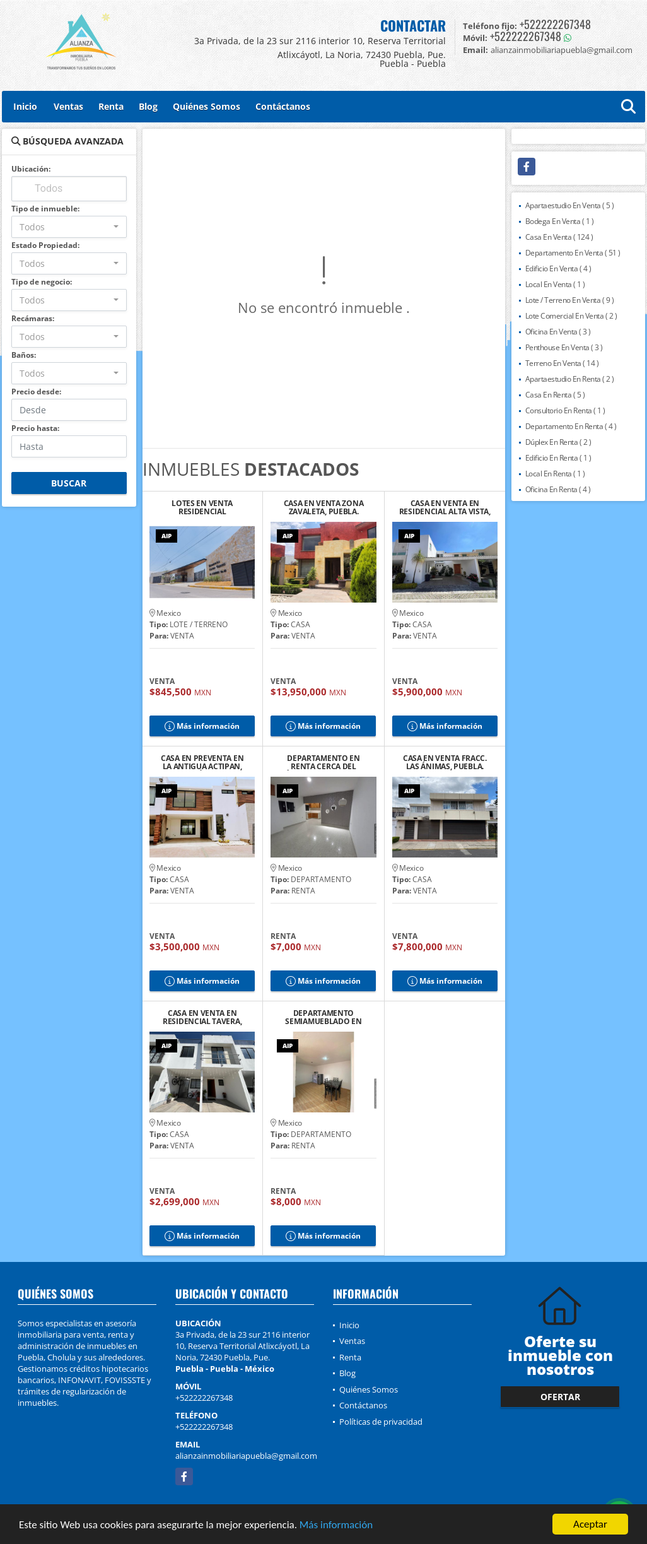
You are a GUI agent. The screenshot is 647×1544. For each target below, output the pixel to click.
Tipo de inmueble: (45, 208)
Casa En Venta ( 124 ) (559, 237)
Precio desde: (36, 391)
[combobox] (69, 227)
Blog (148, 106)
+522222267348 (555, 24)
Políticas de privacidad (381, 1421)
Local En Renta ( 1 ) (555, 473)
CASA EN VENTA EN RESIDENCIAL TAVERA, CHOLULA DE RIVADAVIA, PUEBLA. (202, 1017)
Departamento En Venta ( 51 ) (573, 252)
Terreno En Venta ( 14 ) (562, 363)
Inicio (25, 106)
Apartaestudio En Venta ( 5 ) (569, 205)
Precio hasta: (35, 428)
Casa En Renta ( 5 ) (555, 394)
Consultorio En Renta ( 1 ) (565, 410)
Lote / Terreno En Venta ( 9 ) (569, 300)
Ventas (68, 106)
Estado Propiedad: (45, 245)
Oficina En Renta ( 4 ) (558, 489)
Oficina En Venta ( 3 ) (558, 331)
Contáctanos (282, 106)
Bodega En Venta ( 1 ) (559, 221)
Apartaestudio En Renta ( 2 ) (569, 379)
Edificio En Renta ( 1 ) (558, 457)
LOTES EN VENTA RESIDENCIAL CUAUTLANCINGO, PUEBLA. (202, 507)
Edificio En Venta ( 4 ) (558, 268)
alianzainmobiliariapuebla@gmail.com (246, 1455)
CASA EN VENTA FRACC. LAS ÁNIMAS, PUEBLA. (445, 762)
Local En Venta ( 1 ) (555, 284)
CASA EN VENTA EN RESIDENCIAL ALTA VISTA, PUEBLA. (445, 507)
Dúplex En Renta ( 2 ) (558, 442)
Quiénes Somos (206, 106)
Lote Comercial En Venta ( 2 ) (571, 315)
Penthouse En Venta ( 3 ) (564, 347)
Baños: (23, 355)
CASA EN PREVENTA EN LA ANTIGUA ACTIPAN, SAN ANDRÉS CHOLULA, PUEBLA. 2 (202, 762)
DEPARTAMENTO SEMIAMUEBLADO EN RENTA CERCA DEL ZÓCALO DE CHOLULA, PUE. (323, 1017)
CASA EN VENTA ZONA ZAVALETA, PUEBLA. (324, 507)
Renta (111, 106)
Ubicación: (30, 168)
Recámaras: (32, 318)
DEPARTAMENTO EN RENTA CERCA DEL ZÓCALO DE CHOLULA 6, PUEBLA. (323, 762)
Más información (336, 1526)
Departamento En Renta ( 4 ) (571, 426)
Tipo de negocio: (41, 281)
